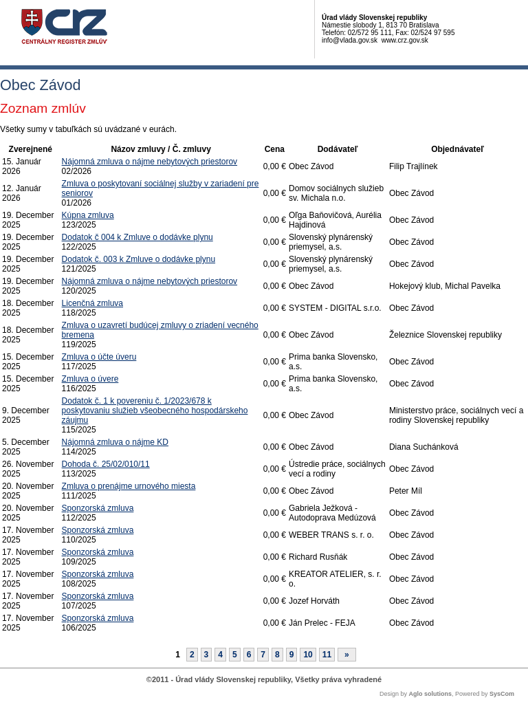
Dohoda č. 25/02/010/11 (106, 464)
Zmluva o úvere (90, 379)
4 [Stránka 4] (220, 654)
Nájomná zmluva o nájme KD (115, 442)
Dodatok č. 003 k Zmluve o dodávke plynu (138, 259)
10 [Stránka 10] (307, 654)
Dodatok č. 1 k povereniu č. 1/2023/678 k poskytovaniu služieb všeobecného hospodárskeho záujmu (155, 410)
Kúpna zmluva (88, 215)
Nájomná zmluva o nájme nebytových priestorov (149, 161)
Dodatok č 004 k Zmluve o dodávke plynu (137, 237)
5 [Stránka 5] (234, 654)
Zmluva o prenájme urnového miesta (129, 486)
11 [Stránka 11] (326, 654)
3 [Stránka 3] (206, 654)
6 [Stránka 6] (249, 654)
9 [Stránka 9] (291, 654)
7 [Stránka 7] (263, 654)
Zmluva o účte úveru (99, 357)
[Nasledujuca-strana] (347, 654)
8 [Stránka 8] (277, 654)
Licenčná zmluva (92, 303)
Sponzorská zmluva (98, 508)
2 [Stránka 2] (192, 654)
